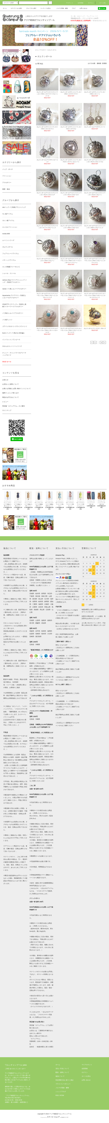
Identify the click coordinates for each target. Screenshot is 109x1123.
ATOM (62, 1095)
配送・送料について (62, 1072)
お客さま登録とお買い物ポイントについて (16, 388)
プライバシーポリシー (63, 1084)
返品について (60, 1076)
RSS (57, 1095)
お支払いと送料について (10, 384)
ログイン (89, 3)
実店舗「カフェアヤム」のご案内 (13, 406)
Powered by (54, 1117)
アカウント (68, 3)
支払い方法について (62, 1068)
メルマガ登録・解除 (61, 8)
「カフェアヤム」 (35, 1038)
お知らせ (5, 380)
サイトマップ (6, 410)
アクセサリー (43, 50)
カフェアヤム (39, 1025)
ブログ (72, 8)
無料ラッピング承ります (10, 393)
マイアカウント (87, 1065)
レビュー (5, 401)
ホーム (5, 8)
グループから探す (30, 8)
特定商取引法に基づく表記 (64, 1080)
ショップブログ (61, 1091)
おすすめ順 (91, 63)
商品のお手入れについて (10, 397)
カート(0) (101, 3)
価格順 (99, 63)
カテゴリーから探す (15, 8)
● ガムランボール (52, 50)
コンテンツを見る (44, 8)
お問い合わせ (82, 8)
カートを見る (86, 1076)
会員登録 (79, 3)
